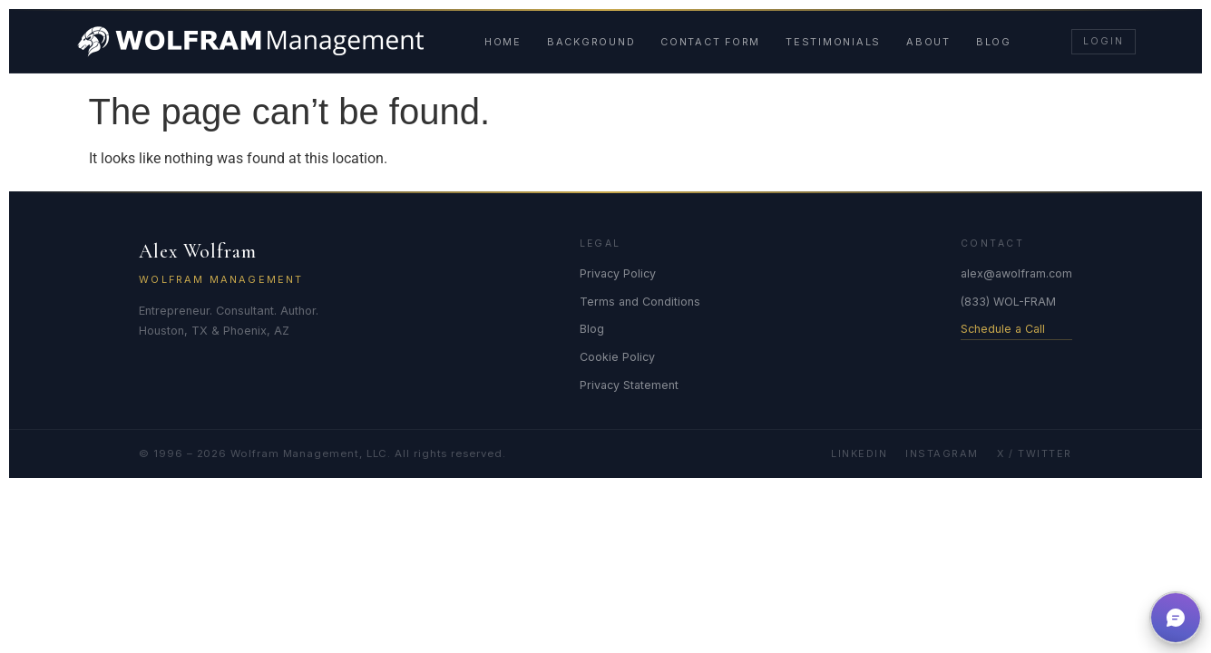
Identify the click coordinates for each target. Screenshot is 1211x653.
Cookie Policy (617, 357)
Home (503, 41)
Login (1103, 41)
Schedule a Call (1003, 329)
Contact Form (710, 41)
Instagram (942, 453)
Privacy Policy (618, 273)
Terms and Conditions (640, 301)
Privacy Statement (629, 385)
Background (591, 41)
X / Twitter (1034, 453)
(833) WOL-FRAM (1008, 301)
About (928, 41)
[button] (1175, 617)
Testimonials (833, 41)
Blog (993, 41)
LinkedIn (859, 453)
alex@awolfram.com (1016, 273)
